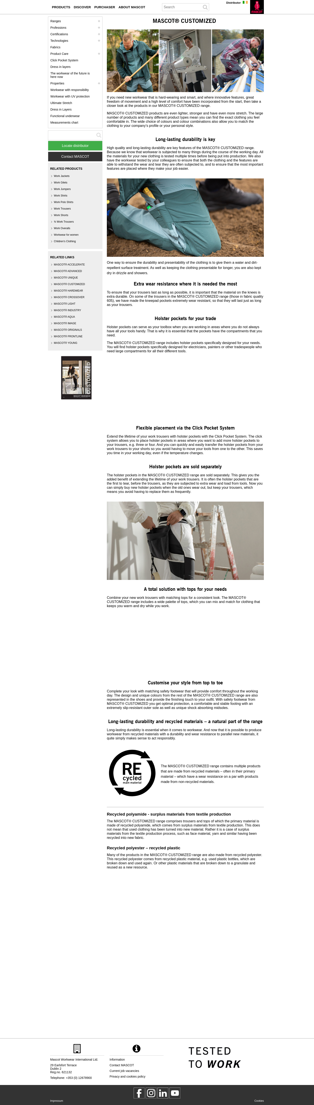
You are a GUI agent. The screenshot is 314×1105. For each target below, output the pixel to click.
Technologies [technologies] (59, 40)
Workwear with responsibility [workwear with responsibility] (69, 90)
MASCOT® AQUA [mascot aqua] (64, 316)
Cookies (259, 1100)
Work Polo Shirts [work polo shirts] (63, 202)
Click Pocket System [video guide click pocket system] (64, 60)
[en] (257, 7)
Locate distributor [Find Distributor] (75, 146)
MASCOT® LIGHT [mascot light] (64, 303)
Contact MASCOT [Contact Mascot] (75, 156)
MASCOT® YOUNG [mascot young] (65, 342)
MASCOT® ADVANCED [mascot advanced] (68, 271)
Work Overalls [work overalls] (62, 228)
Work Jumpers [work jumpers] (62, 189)
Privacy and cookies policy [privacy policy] (127, 1076)
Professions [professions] (58, 27)
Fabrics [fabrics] (55, 47)
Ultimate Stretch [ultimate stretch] (61, 103)
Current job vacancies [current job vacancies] (124, 1071)
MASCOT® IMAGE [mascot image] (65, 323)
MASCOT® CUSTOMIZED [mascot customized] (69, 284)
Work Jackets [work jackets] (62, 176)
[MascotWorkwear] (139, 1093)
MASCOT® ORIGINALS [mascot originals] (68, 329)
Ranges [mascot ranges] (55, 21)
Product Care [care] (59, 53)
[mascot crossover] (69, 297)
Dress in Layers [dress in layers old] (61, 109)
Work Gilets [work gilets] (60, 182)
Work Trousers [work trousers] (62, 208)
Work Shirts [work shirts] (60, 195)
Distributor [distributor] (233, 2)
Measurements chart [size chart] (64, 122)
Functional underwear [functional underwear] (65, 116)
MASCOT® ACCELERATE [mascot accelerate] (69, 264)
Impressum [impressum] (56, 1100)
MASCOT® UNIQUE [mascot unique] (66, 277)
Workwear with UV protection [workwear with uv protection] (70, 96)
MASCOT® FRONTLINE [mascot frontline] (68, 336)
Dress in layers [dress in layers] (60, 67)
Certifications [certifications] (59, 34)
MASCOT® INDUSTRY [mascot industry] (67, 310)
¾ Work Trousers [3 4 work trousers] (64, 221)
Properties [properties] (57, 83)
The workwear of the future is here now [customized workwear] (70, 75)
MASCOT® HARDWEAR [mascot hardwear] (68, 290)
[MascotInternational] (174, 1093)
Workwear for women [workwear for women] (66, 234)
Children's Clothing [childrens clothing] (65, 241)
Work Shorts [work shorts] (61, 215)
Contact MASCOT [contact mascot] (122, 1065)
